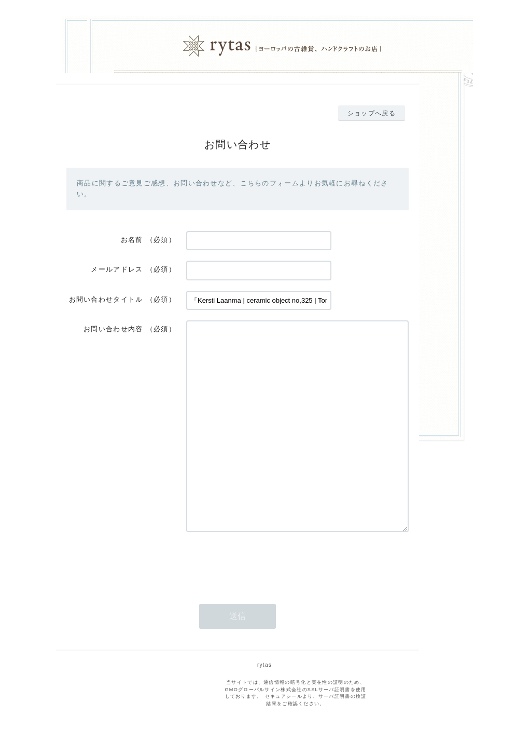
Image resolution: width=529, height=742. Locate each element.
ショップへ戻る (371, 113)
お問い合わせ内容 (113, 329)
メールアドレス (117, 269)
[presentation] (265, 563)
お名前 (132, 240)
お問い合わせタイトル (106, 299)
